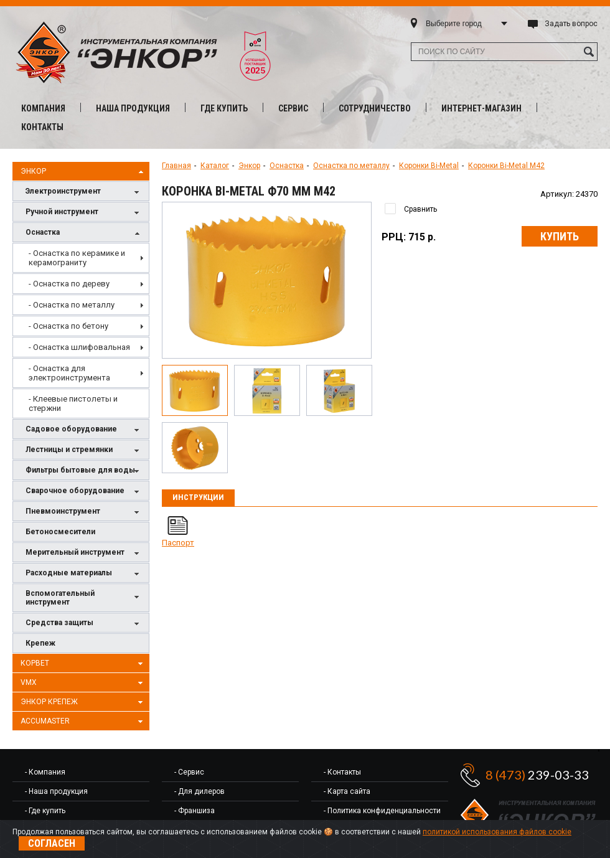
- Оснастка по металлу (72, 304)
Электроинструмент (84, 192)
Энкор (83, 172)
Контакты (42, 127)
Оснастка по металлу (351, 165)
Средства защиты (84, 623)
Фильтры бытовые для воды (84, 471)
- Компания (45, 772)
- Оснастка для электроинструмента (69, 373)
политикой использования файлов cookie (497, 831)
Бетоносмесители (60, 531)
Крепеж (40, 643)
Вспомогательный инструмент (84, 597)
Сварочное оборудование (84, 491)
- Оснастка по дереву (69, 283)
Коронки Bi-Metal (429, 165)
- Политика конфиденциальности (382, 810)
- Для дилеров (199, 791)
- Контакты (342, 772)
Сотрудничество (375, 108)
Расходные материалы (84, 573)
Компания (43, 108)
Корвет (83, 664)
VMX (83, 683)
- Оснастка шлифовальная (79, 347)
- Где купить (45, 810)
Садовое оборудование (84, 430)
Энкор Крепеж (83, 702)
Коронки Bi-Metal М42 (506, 165)
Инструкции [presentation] (198, 497)
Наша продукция (133, 108)
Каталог (214, 165)
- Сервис (189, 772)
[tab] (198, 498)
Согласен (51, 843)
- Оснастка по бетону (68, 326)
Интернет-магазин (481, 108)
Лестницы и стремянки (84, 450)
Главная (176, 165)
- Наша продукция (56, 791)
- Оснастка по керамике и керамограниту (77, 257)
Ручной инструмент (84, 212)
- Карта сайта (347, 791)
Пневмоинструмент (84, 512)
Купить (559, 236)
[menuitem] (80, 258)
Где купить (224, 108)
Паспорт (178, 542)
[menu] (80, 330)
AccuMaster (83, 722)
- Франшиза (194, 810)
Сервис (293, 108)
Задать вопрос (571, 23)
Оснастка (84, 233)
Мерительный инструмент (84, 553)
